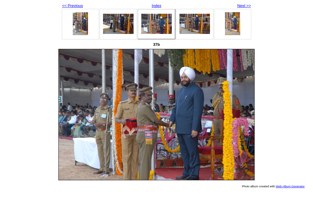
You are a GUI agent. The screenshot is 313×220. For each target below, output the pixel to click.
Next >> (244, 5)
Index (156, 5)
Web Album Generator (290, 186)
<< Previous (72, 5)
